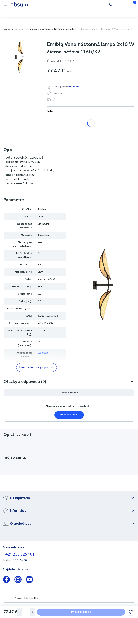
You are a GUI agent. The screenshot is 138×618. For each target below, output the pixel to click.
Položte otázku (69, 414)
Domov (7, 29)
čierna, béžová (92, 118)
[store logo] (19, 4)
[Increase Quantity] (32, 612)
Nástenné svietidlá (64, 29)
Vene (41, 216)
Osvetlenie (20, 29)
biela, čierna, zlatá (62, 118)
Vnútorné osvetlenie (40, 29)
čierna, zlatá (118, 118)
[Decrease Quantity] (19, 612)
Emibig (42, 209)
